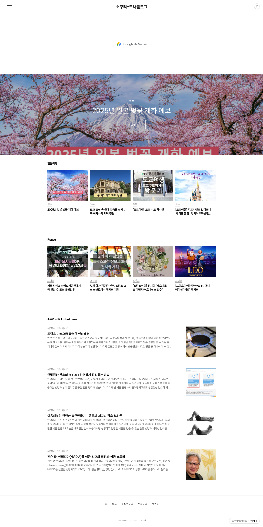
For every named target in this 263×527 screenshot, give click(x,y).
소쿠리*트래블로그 (131, 7)
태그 (114, 504)
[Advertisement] (131, 44)
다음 (214, 116)
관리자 (143, 520)
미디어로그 (127, 504)
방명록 (155, 504)
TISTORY (132, 520)
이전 (49, 116)
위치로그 (142, 504)
